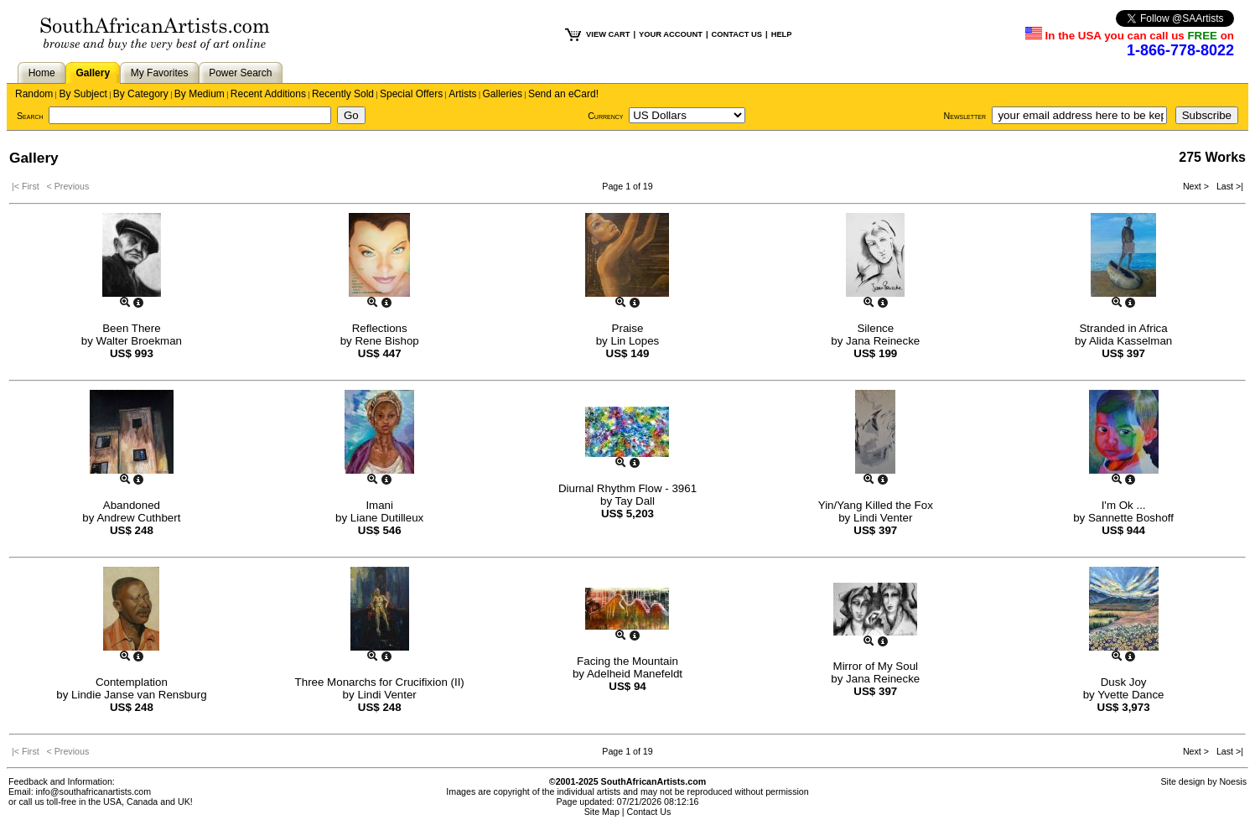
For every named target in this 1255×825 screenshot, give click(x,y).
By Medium (199, 94)
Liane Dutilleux (386, 517)
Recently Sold (343, 94)
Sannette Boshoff (1131, 517)
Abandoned (131, 505)
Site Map (602, 812)
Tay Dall (635, 501)
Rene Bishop (386, 341)
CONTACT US (737, 34)
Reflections (379, 328)
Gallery (92, 73)
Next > (1197, 186)
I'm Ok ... (1124, 505)
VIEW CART (608, 34)
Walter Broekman (139, 341)
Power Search (240, 73)
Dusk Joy (1124, 682)
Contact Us (649, 812)
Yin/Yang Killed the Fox (875, 505)
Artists (462, 94)
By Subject (82, 94)
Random (34, 94)
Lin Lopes (634, 341)
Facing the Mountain (627, 661)
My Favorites (160, 73)
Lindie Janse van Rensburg (139, 694)
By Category (141, 94)
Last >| (1227, 186)
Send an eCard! (563, 94)
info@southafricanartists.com (94, 791)
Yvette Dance (1130, 694)
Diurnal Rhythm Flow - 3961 (627, 488)
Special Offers (411, 94)
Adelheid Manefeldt (634, 673)
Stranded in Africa (1123, 328)
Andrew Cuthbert (138, 517)
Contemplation (132, 682)
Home (42, 73)
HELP (781, 34)
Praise (628, 328)
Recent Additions (268, 94)
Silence (875, 328)
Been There (131, 328)
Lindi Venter (882, 517)
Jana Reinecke (883, 341)
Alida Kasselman (1130, 341)
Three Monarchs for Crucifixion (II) (379, 682)
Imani (379, 505)
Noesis (1233, 781)
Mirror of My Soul (875, 666)
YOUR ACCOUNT (671, 34)
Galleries (502, 94)
